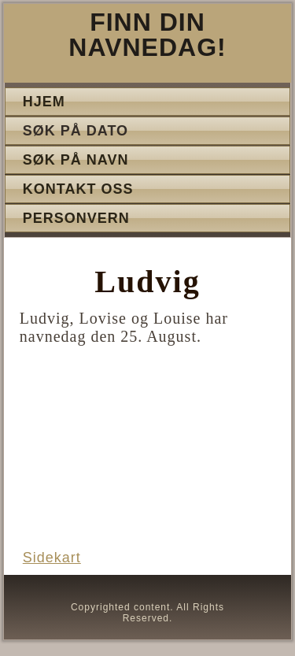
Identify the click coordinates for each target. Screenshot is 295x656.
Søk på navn (76, 160)
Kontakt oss (78, 189)
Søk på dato (75, 131)
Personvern (76, 218)
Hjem (44, 101)
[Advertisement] (148, 459)
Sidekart (52, 557)
